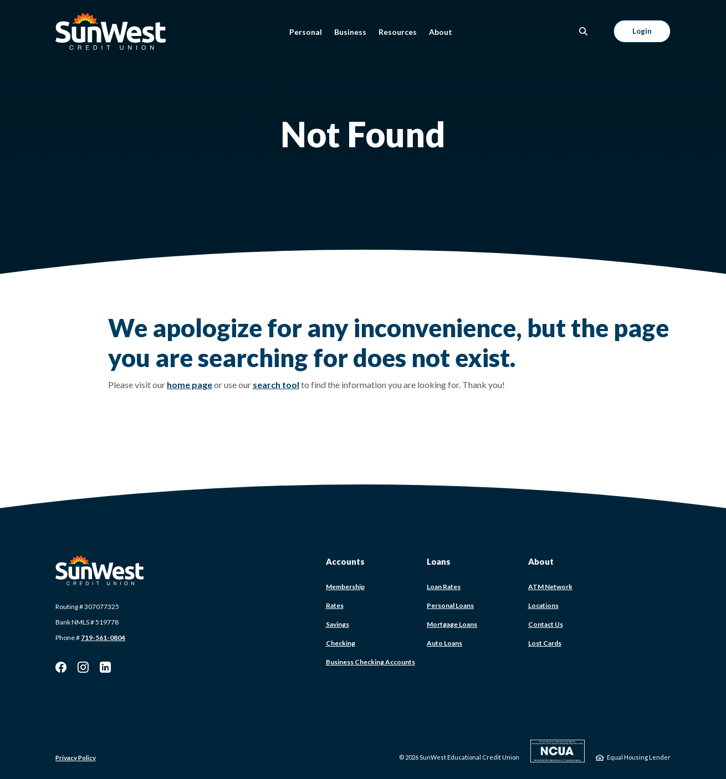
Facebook (61, 667)
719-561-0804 (103, 637)
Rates (335, 605)
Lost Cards (544, 643)
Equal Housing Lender (639, 757)
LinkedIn (105, 667)
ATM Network (550, 586)
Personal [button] (305, 32)
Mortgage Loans (452, 624)
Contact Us (545, 624)
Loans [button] (439, 561)
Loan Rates (444, 586)
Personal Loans (450, 605)
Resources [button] (398, 32)
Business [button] (350, 32)
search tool (276, 384)
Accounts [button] (345, 561)
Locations (543, 605)
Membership (345, 586)
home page (189, 384)
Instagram (83, 667)
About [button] (440, 32)
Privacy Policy (75, 757)
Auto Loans (444, 643)
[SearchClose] (583, 31)
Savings (337, 624)
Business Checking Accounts (370, 662)
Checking (340, 643)
